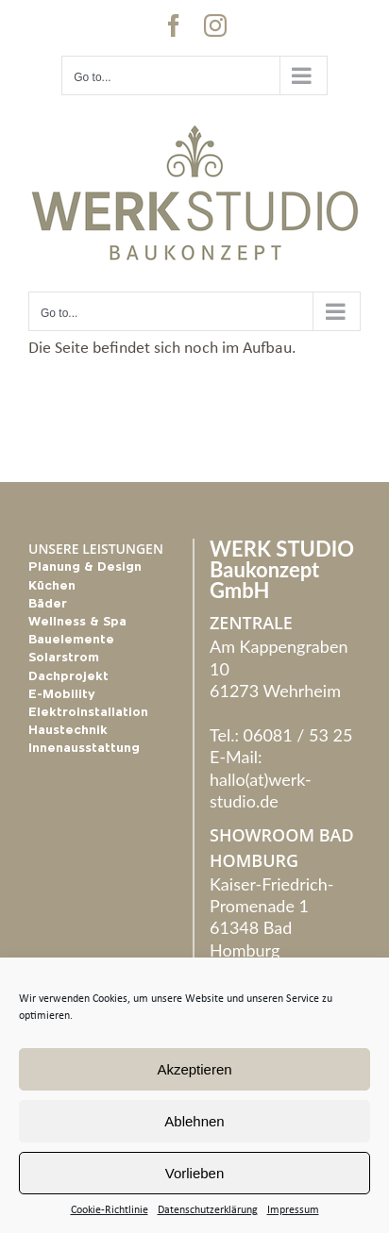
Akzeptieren (194, 1069)
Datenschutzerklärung (208, 1210)
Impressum (293, 1210)
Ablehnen (194, 1121)
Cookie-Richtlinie (109, 1210)
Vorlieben (195, 1173)
